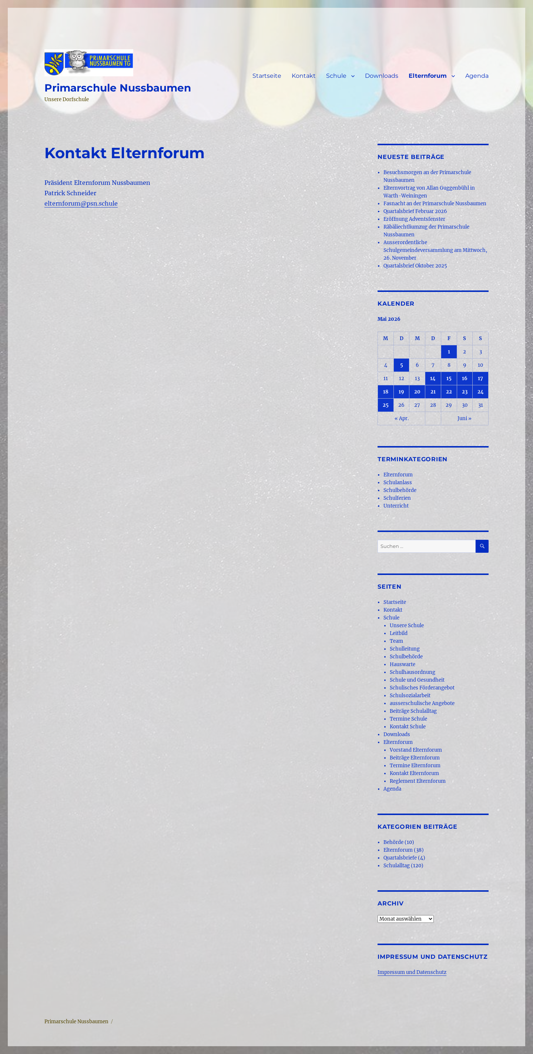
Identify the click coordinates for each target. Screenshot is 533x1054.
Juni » (464, 418)
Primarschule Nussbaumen (117, 88)
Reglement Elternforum (418, 781)
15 (449, 378)
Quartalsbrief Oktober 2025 (415, 266)
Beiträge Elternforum (415, 758)
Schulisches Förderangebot (422, 688)
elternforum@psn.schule (81, 203)
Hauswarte (402, 664)
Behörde (393, 842)
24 (480, 392)
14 (433, 378)
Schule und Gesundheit (417, 680)
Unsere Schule (407, 625)
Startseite (266, 75)
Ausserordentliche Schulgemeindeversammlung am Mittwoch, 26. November (435, 250)
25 (386, 405)
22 (449, 392)
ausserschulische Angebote (422, 703)
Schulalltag (396, 865)
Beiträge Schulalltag (413, 711)
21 (433, 392)
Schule (336, 75)
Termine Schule (408, 719)
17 (480, 378)
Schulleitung (405, 649)
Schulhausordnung (412, 672)
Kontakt (304, 75)
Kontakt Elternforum (414, 773)
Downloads (381, 75)
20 (417, 392)
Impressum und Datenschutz (412, 972)
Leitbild (399, 633)
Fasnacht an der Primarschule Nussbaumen (434, 203)
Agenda (477, 75)
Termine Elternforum (415, 765)
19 (401, 392)
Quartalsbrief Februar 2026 (415, 211)
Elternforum (428, 75)
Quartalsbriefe (400, 858)
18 (385, 392)
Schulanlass (397, 482)
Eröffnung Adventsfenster (414, 219)
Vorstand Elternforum (416, 750)
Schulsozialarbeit (410, 695)
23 (464, 392)
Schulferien (397, 498)
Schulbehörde (399, 490)
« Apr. (402, 418)
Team (396, 641)
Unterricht (396, 506)
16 (464, 378)
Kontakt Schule (408, 727)
